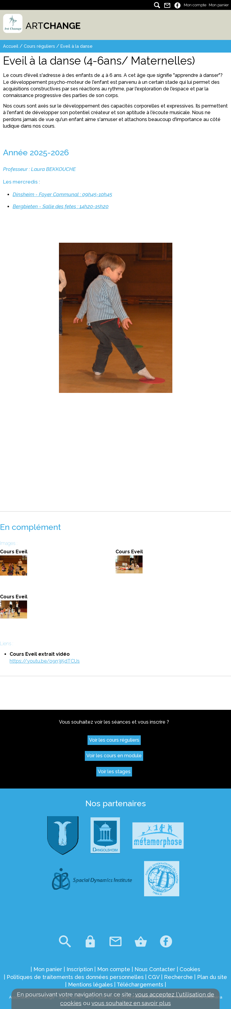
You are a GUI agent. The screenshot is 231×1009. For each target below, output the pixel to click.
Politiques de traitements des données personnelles (75, 977)
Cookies (190, 969)
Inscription (79, 969)
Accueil (10, 46)
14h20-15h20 (94, 206)
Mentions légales (90, 984)
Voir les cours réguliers (114, 740)
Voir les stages (114, 771)
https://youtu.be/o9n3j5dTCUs (45, 661)
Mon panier (219, 5)
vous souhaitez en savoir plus (131, 1003)
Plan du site (212, 977)
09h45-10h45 (97, 194)
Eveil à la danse (76, 46)
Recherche (178, 977)
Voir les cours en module (114, 755)
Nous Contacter (154, 969)
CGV (154, 977)
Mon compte (195, 5)
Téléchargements (140, 984)
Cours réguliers (39, 46)
